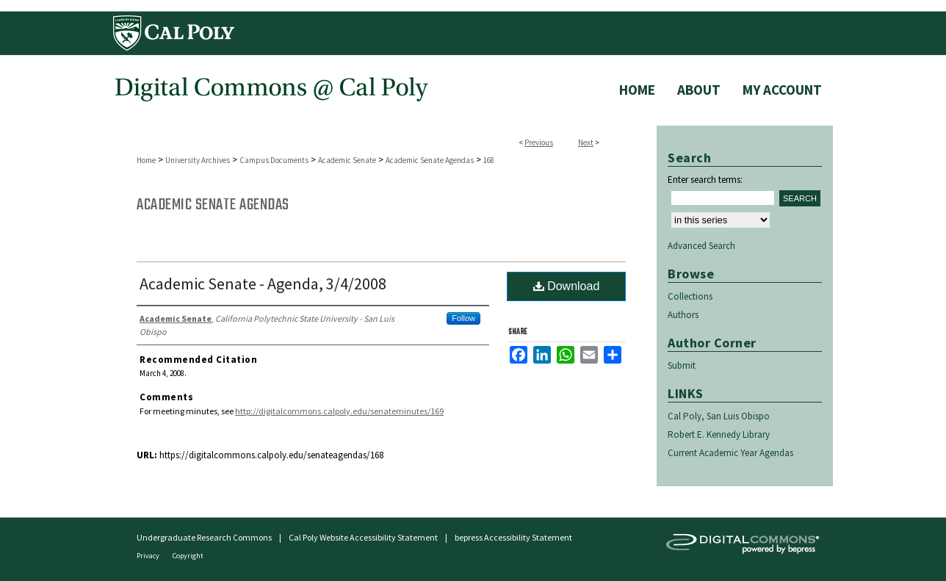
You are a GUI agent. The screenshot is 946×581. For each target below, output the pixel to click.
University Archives (197, 160)
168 (488, 160)
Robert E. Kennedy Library (719, 434)
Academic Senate (347, 160)
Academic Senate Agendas (430, 160)
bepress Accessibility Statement (513, 537)
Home (146, 160)
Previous (538, 142)
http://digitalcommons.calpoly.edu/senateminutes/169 (339, 410)
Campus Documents (273, 160)
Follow (463, 318)
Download (566, 286)
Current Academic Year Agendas (730, 453)
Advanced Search (701, 245)
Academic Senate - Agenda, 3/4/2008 (263, 283)
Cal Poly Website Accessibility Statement (363, 537)
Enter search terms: (705, 179)
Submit (682, 365)
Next (585, 142)
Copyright (188, 555)
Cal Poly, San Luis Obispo (719, 416)
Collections (690, 296)
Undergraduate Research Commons (204, 537)
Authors (683, 314)
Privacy (149, 555)
